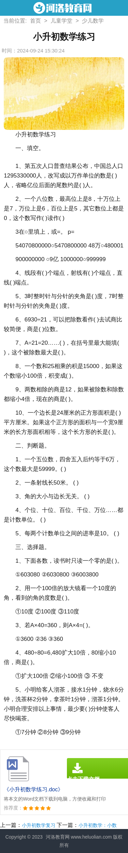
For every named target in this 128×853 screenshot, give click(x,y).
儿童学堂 (61, 21)
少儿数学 (93, 21)
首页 (35, 21)
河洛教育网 (58, 837)
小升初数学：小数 (98, 825)
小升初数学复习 (38, 825)
